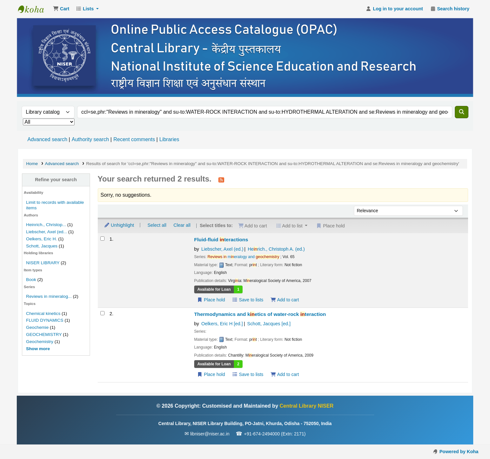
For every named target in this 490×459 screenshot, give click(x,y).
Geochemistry (39, 341)
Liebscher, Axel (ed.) (222, 249)
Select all (156, 225)
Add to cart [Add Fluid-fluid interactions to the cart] (284, 299)
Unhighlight (119, 225)
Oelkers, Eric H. (41, 238)
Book (31, 279)
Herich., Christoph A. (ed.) (276, 249)
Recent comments (134, 139)
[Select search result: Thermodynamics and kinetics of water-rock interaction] (102, 313)
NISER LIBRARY (43, 262)
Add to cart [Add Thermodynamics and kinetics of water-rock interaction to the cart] (284, 374)
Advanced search (47, 139)
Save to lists (247, 299)
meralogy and (243, 257)
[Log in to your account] (394, 9)
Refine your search (56, 179)
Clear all (182, 225)
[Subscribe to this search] (221, 179)
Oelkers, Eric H (222, 323)
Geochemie (37, 327)
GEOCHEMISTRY (44, 334)
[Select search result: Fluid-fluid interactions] (102, 238)
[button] (61, 9)
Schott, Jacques (41, 246)
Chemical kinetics (43, 313)
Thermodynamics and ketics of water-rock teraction (260, 314)
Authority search (90, 139)
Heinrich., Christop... (46, 224)
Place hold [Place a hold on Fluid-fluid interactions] (211, 299)
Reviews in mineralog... (49, 296)
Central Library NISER (34, 9)
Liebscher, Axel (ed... (46, 231)
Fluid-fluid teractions (221, 239)
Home (32, 163)
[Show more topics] (38, 348)
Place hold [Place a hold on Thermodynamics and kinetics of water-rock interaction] (211, 374)
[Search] (461, 112)
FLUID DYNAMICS (44, 320)
